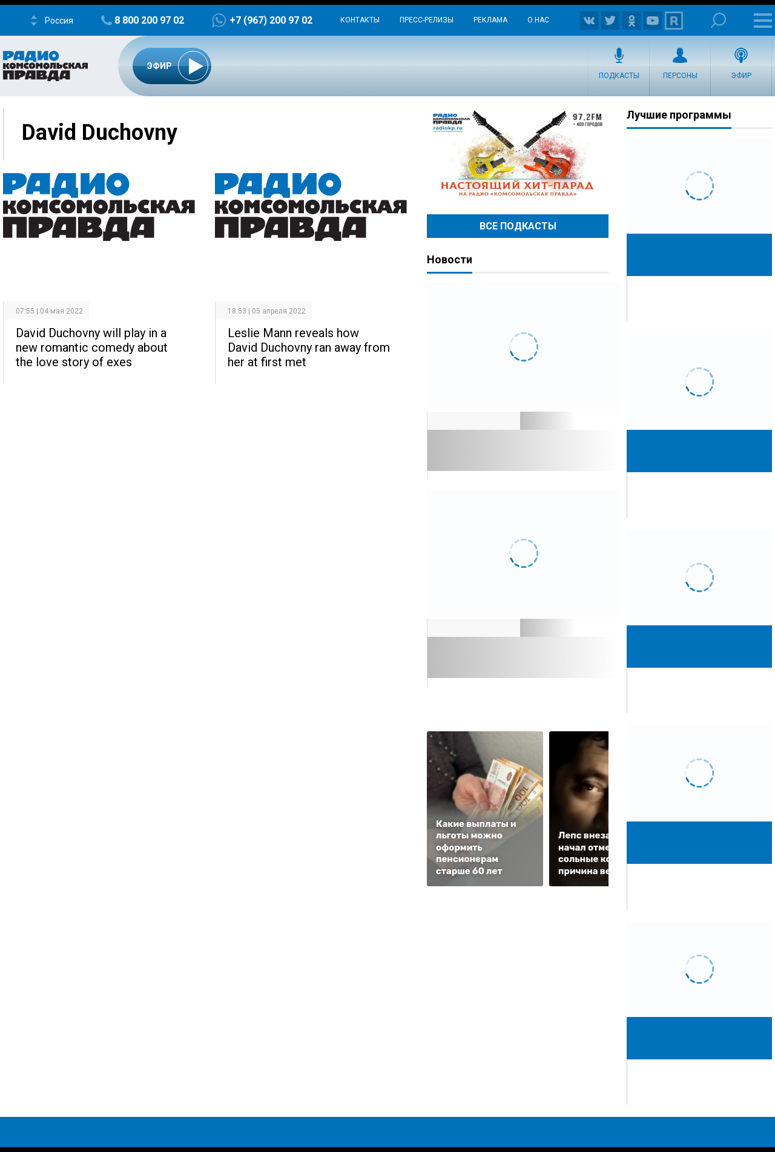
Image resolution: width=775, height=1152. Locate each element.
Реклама (490, 20)
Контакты (360, 20)
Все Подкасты (518, 226)
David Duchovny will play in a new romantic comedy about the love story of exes (92, 347)
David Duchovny (99, 132)
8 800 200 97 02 (149, 20)
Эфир (741, 75)
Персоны (680, 75)
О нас (538, 20)
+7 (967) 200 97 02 (270, 20)
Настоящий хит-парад (517, 153)
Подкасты (619, 75)
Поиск (718, 20)
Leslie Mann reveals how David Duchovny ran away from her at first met (309, 347)
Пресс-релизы (426, 20)
